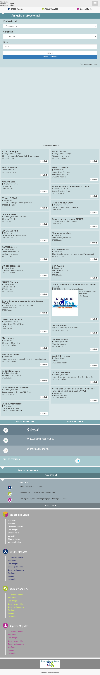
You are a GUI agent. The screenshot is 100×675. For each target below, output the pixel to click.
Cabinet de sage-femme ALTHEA (67, 219)
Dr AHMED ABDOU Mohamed (15, 387)
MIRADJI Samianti (60, 167)
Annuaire (11, 524)
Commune (8, 31)
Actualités (12, 521)
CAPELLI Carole (9, 247)
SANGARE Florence (61, 356)
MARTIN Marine (9, 167)
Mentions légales (14, 542)
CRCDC (15, 9)
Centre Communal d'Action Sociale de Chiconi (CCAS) (74, 285)
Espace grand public (15, 567)
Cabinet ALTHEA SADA (62, 203)
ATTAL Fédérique (10, 151)
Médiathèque (13, 564)
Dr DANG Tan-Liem (61, 372)
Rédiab (50, 9)
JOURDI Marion (59, 325)
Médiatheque (13, 530)
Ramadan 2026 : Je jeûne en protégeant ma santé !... (39, 493)
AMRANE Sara (8, 182)
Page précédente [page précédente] (25, 422)
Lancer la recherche (50, 57)
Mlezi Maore (8, 338)
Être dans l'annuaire (88, 65)
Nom (5, 42)
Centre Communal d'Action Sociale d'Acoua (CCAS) (22, 302)
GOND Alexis (58, 266)
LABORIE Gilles (9, 214)
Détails (43, 161)
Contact (11, 576)
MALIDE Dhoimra (10, 282)
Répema (84, 9)
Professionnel (10, 21)
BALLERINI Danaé (60, 249)
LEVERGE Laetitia (10, 231)
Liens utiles (12, 536)
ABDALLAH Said (59, 151)
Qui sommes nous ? (15, 558)
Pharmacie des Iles (61, 233)
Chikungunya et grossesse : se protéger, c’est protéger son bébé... (44, 499)
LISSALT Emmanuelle (12, 319)
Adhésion (11, 573)
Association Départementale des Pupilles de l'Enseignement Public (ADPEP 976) (73, 390)
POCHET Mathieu (60, 339)
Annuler (50, 53)
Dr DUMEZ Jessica (11, 371)
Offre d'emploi (13, 533)
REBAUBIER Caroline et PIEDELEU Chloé (70, 186)
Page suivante (75, 422)
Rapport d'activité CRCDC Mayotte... (32, 487)
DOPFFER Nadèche (11, 266)
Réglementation (14, 539)
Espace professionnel (16, 570)
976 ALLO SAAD (9, 198)
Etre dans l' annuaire (15, 527)
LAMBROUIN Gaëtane (12, 404)
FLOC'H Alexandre (10, 354)
